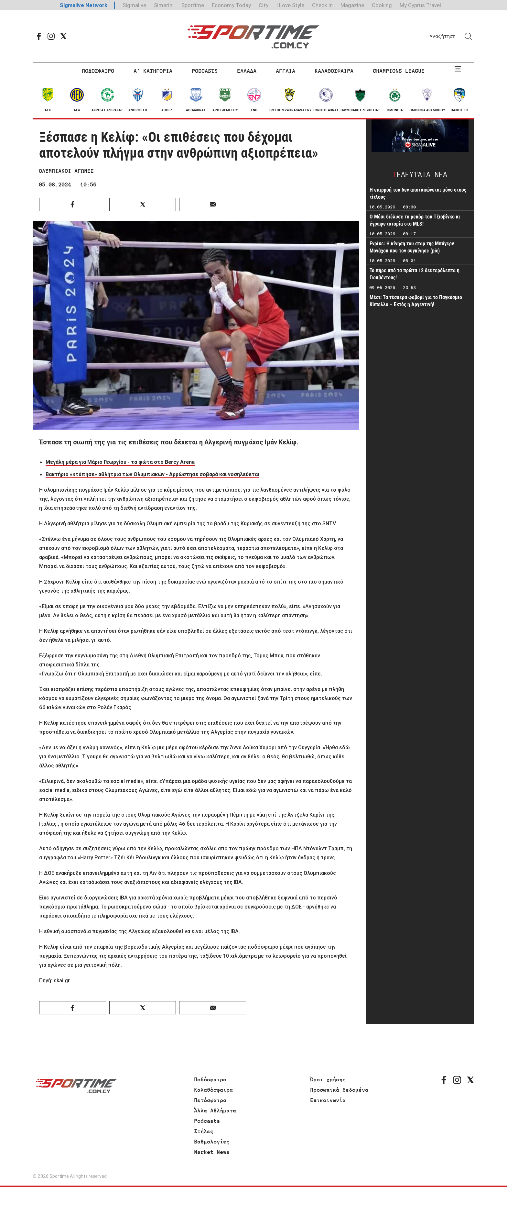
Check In (322, 5)
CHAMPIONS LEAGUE (399, 71)
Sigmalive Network (83, 5)
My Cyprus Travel (420, 5)
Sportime (192, 5)
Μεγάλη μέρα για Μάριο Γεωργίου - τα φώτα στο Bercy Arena (120, 462)
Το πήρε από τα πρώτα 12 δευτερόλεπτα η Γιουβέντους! (414, 274)
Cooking (382, 5)
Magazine (352, 5)
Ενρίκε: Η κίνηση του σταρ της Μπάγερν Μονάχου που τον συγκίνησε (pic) (412, 247)
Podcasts (207, 1121)
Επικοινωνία (328, 1100)
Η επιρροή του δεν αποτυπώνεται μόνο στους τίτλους (418, 193)
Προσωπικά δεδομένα (339, 1090)
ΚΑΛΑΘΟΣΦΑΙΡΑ (334, 71)
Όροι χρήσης (328, 1079)
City (263, 5)
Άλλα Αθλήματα (215, 1110)
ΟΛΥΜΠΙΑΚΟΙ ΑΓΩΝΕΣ (66, 171)
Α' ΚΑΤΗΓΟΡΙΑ (153, 71)
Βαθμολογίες (212, 1141)
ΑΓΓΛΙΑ (286, 71)
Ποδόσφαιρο (210, 1079)
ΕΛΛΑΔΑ (247, 71)
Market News (212, 1152)
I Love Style (290, 5)
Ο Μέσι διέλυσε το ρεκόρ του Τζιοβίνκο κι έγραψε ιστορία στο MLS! (415, 220)
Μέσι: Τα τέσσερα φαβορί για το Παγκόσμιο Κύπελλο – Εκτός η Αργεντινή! (416, 300)
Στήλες (204, 1131)
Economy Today (231, 5)
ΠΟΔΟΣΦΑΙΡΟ (98, 71)
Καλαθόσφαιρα (213, 1090)
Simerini (164, 5)
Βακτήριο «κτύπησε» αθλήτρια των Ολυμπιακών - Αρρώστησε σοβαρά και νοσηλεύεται (152, 474)
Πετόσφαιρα (210, 1100)
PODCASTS (205, 71)
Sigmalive (134, 5)
